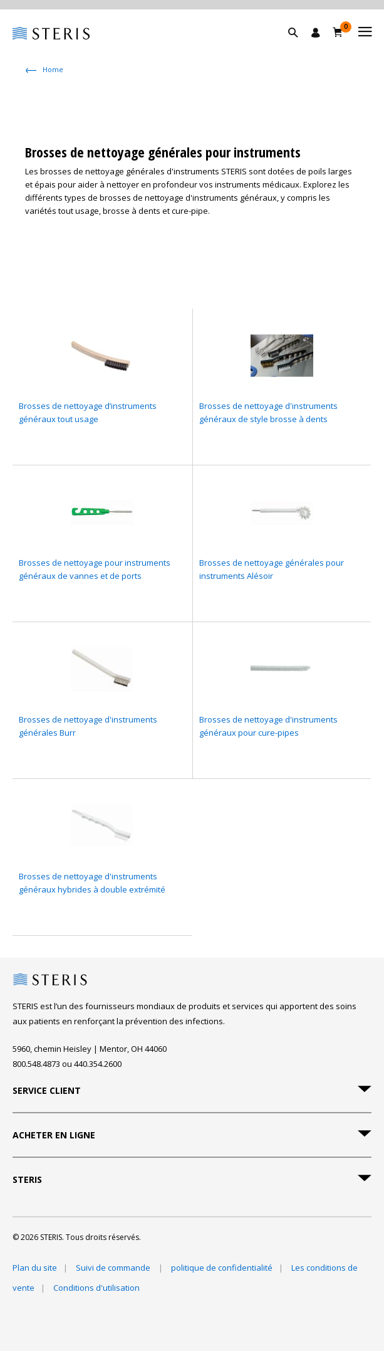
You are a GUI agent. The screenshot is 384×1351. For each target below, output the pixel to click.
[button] (299, 47)
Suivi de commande (114, 1267)
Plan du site (35, 1267)
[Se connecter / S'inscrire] (315, 33)
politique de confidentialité (221, 1267)
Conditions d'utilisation (96, 1287)
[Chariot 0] (338, 32)
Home (53, 69)
